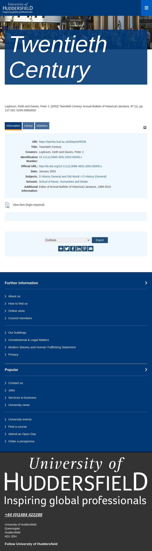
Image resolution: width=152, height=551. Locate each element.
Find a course (17, 426)
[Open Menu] (146, 8)
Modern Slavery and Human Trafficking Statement (42, 347)
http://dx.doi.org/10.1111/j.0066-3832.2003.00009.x (70, 166)
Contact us (15, 383)
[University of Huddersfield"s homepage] (76, 482)
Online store (16, 310)
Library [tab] (28, 125)
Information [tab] (13, 125)
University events (19, 419)
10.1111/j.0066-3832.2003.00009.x (60, 157)
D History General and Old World (59, 176)
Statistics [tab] (42, 125)
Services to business (22, 397)
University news (19, 405)
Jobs (11, 390)
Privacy (13, 354)
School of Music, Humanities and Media (63, 181)
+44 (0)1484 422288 (23, 514)
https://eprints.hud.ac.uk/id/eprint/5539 (62, 141)
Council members (20, 318)
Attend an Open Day (22, 434)
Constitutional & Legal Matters (28, 340)
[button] (7, 205)
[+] (144, 127)
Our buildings (17, 332)
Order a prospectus (21, 441)
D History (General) (94, 176)
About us (14, 296)
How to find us (18, 303)
